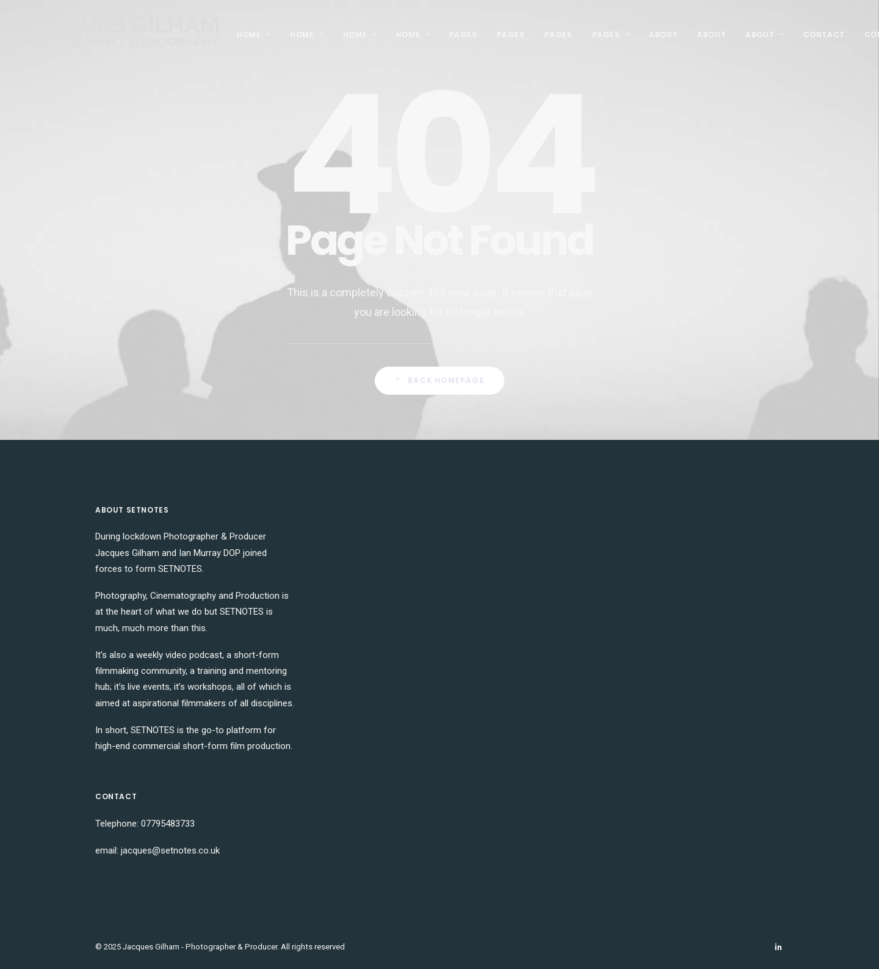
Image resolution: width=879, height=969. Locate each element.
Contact (824, 34)
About (663, 34)
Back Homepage (439, 380)
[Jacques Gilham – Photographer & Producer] (121, 34)
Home (253, 34)
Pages (463, 34)
